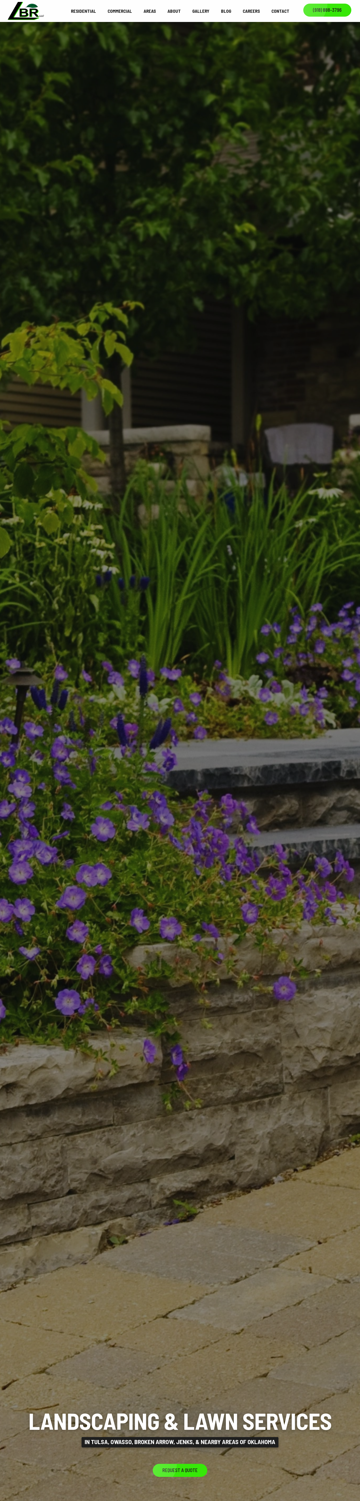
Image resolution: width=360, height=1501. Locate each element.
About (174, 11)
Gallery (200, 11)
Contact (280, 11)
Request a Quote (180, 1470)
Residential (83, 11)
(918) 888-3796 (327, 10)
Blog (226, 11)
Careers (251, 11)
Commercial (120, 11)
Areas (150, 11)
